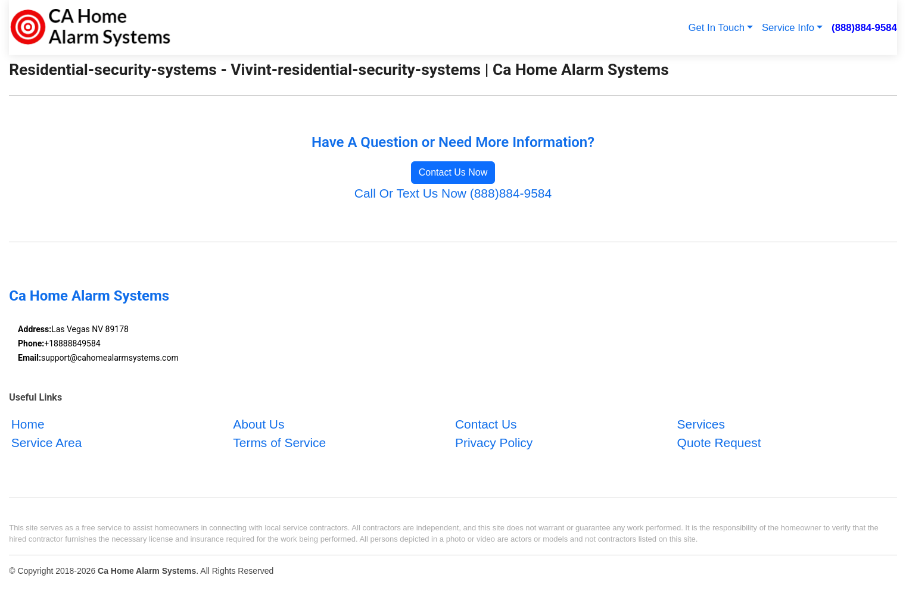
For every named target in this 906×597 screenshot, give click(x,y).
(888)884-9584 (864, 27)
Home (28, 424)
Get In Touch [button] (716, 27)
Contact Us (486, 424)
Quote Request (719, 442)
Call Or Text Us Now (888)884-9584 (453, 193)
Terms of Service (279, 442)
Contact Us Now (453, 172)
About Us (258, 424)
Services (701, 424)
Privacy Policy (494, 442)
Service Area (46, 442)
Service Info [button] (788, 27)
